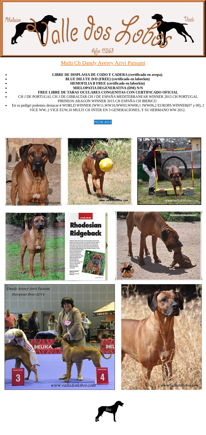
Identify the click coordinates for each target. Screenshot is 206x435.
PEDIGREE (103, 122)
